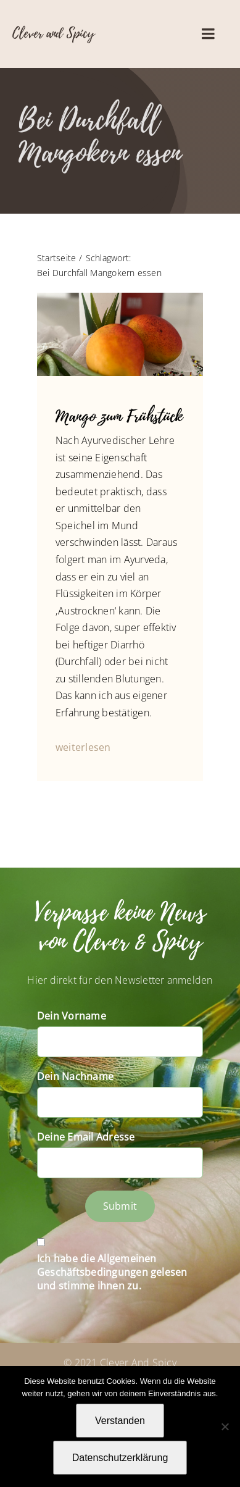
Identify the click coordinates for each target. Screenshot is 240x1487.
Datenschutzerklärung (120, 1457)
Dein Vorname (71, 1016)
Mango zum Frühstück (119, 416)
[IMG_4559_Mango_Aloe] (120, 297)
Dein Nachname (75, 1076)
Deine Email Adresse (86, 1137)
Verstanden (120, 1420)
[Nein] (224, 1426)
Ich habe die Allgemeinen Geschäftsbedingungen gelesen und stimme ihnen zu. (112, 1272)
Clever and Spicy (53, 33)
